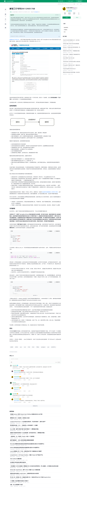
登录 (78, 4)
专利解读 (65, 29)
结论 (64, 31)
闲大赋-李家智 (69, 7)
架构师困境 (66, 27)
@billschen (16, 389)
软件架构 (36, 11)
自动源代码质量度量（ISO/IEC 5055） (50, 191)
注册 (81, 4)
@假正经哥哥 (16, 372)
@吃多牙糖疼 (16, 400)
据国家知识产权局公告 (14, 39)
